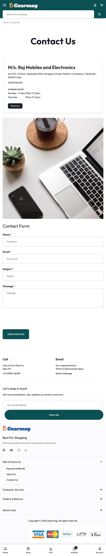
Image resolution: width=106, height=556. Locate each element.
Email (7, 251)
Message (9, 286)
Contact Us (12, 480)
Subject (8, 269)
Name (7, 234)
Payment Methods (15, 468)
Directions (15, 106)
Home (5, 22)
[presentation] (28, 317)
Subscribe (54, 414)
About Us (11, 474)
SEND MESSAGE (15, 334)
